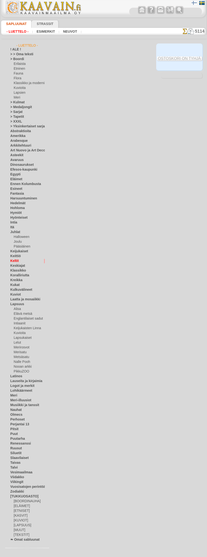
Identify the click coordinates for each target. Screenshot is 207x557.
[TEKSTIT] (20, 535)
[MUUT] (19, 530)
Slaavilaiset (18, 458)
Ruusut (15, 448)
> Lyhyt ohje (74, 88)
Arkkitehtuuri (19, 145)
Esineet (15, 189)
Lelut (17, 342)
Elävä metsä (22, 314)
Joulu (17, 242)
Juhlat (14, 232)
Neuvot (63, 31)
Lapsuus (16, 304)
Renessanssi (18, 443)
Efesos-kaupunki (21, 169)
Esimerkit (41, 31)
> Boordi (15, 59)
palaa (104, 238)
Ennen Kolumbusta (22, 184)
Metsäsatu (21, 357)
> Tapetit (15, 117)
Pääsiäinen (21, 246)
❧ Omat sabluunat (23, 540)
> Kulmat (16, 102)
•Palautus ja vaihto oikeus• (104, 341)
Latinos (15, 376)
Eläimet (15, 179)
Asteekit (15, 155)
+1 (117, 238)
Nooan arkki (22, 367)
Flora (17, 78)
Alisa (17, 309)
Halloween (20, 237)
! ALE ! (14, 49)
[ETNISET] (20, 511)
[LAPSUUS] (21, 525)
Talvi (13, 467)
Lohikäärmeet (19, 391)
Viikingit (15, 482)
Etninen (19, 69)
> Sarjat (15, 112)
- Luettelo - (16, 31)
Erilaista (19, 64)
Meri (17, 97)
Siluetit (15, 453)
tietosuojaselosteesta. (143, 553)
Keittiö (14, 256)
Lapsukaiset (22, 338)
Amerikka (16, 136)
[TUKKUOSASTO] (21, 496)
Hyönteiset (17, 218)
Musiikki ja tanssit (22, 405)
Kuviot (14, 294)
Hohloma (16, 208)
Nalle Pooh (21, 362)
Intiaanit (19, 323)
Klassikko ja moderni (27, 83)
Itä (12, 227)
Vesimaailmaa (19, 472)
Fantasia (16, 194)
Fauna (18, 73)
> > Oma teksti (19, 54)
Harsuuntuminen (21, 198)
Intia (13, 222)
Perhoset (16, 419)
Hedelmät (16, 203)
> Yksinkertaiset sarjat (25, 126)
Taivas (14, 463)
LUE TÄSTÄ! (105, 88)
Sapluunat (14, 24)
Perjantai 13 (18, 424)
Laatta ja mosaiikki (23, 299)
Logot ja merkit (20, 386)
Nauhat (15, 410)
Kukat (14, 285)
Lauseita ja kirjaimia (23, 381)
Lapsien (19, 93)
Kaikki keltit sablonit (103, 249)
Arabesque (17, 141)
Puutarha (16, 439)
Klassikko (16, 270)
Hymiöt (15, 213)
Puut (13, 434)
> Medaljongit (19, 107)
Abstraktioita (19, 131)
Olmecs (15, 415)
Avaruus (15, 160)
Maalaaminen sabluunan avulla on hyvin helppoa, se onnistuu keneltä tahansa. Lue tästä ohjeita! (181, 219)
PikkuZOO (20, 371)
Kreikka (15, 280)
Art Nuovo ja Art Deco (25, 150)
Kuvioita (19, 88)
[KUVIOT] (20, 520)
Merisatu (20, 352)
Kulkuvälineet (19, 290)
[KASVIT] (20, 516)
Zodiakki (15, 491)
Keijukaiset (17, 251)
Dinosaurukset (20, 165)
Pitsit (13, 429)
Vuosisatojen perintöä (25, 487)
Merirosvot (21, 347)
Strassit (39, 24)
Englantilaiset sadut (27, 318)
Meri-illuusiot (19, 400)
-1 (89, 238)
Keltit (14, 261)
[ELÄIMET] (21, 506)
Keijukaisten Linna (26, 328)
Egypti (14, 174)
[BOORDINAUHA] (26, 501)
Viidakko (16, 477)
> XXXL (15, 121)
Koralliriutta (18, 275)
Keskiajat (16, 266)
